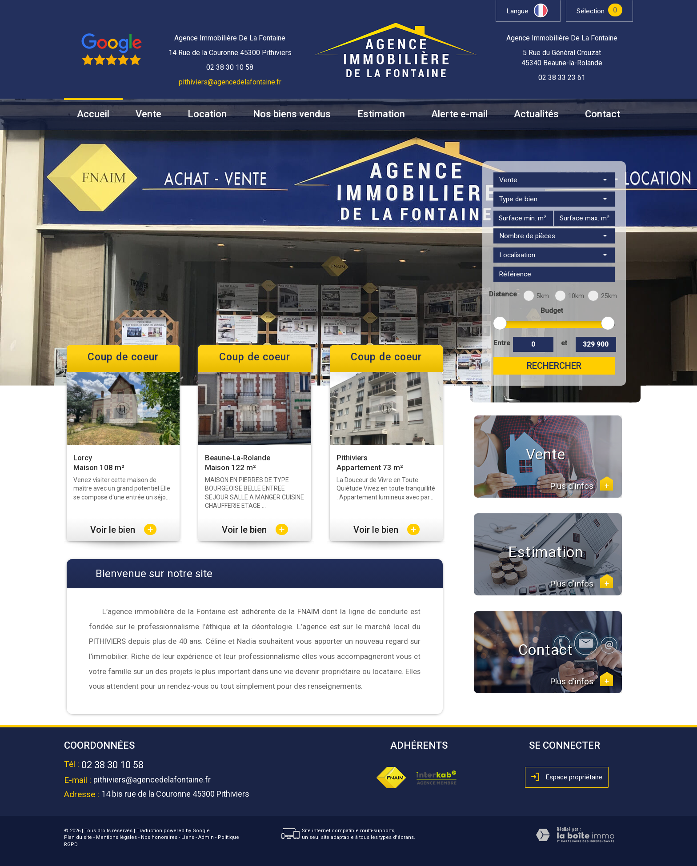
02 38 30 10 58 (112, 764)
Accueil (93, 114)
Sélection (591, 11)
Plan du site (78, 837)
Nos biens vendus (292, 114)
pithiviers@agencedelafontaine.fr (230, 82)
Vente (148, 114)
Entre (501, 343)
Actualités (536, 114)
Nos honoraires (159, 837)
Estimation (381, 114)
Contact (602, 114)
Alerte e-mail (459, 114)
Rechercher (554, 365)
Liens (187, 837)
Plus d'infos (581, 486)
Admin (206, 837)
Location (207, 114)
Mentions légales (116, 837)
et (564, 343)
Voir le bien (123, 529)
